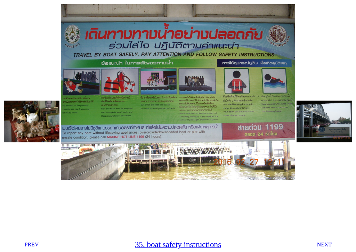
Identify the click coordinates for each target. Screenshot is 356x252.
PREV (32, 244)
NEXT (324, 244)
